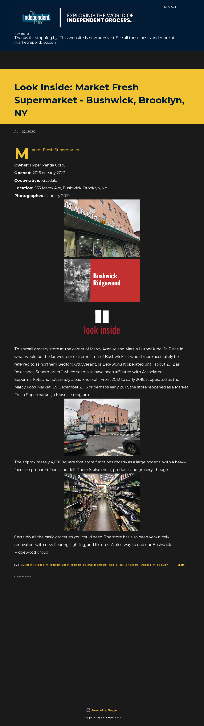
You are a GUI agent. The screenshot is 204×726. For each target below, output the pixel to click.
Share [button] (181, 565)
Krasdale (102, 565)
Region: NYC (163, 565)
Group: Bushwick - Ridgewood (78, 565)
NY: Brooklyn (148, 565)
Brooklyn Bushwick (48, 565)
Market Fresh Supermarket (124, 565)
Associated (29, 565)
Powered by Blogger (102, 710)
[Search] (170, 7)
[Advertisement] (92, 59)
